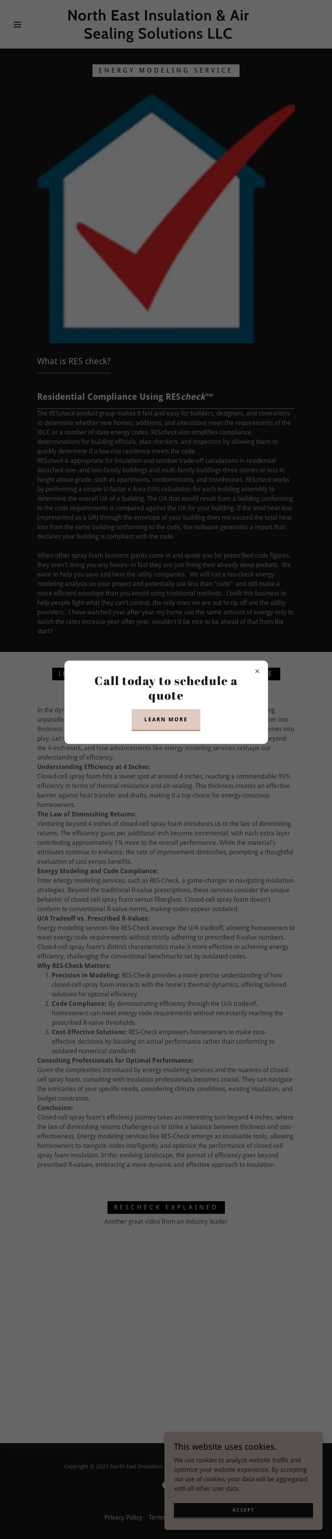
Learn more (166, 719)
